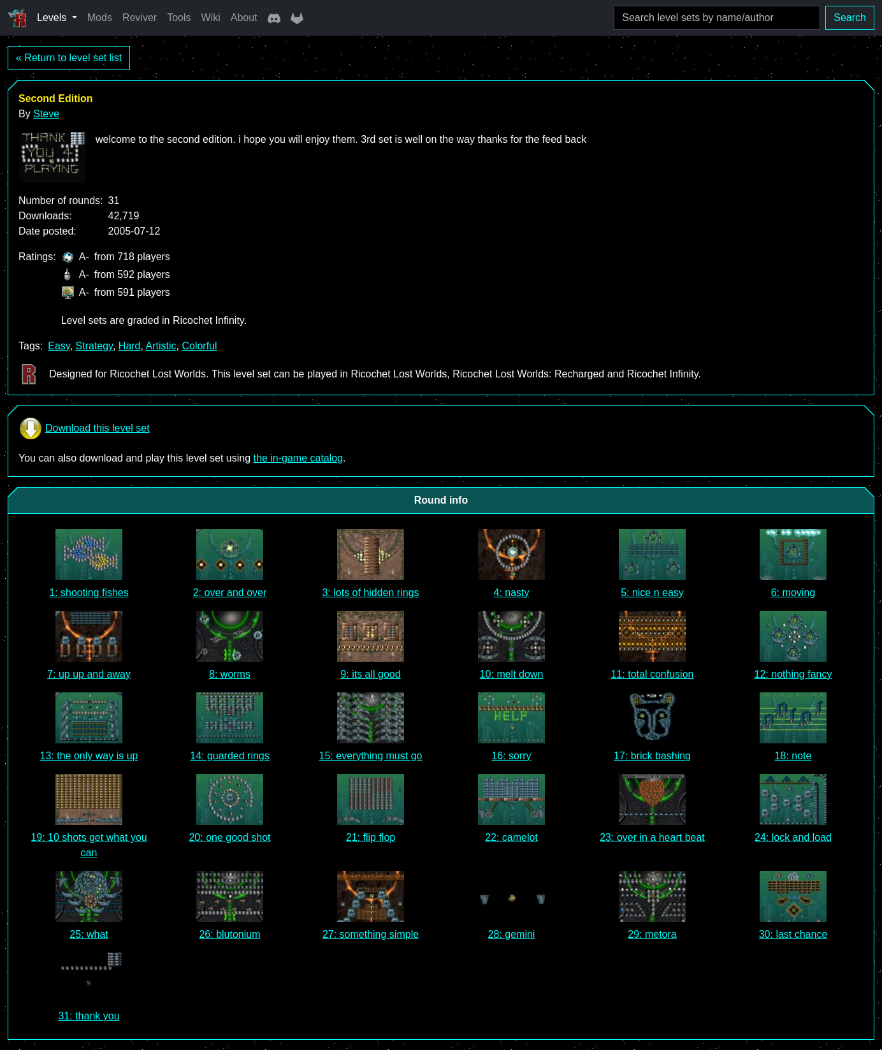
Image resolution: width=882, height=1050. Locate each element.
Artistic (161, 345)
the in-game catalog (298, 458)
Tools (179, 17)
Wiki (210, 17)
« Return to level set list (69, 57)
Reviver (139, 17)
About (244, 17)
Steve (46, 113)
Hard (130, 345)
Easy (58, 345)
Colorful (199, 345)
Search (850, 17)
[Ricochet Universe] (17, 18)
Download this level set (84, 428)
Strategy (94, 345)
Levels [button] (53, 17)
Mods (99, 17)
